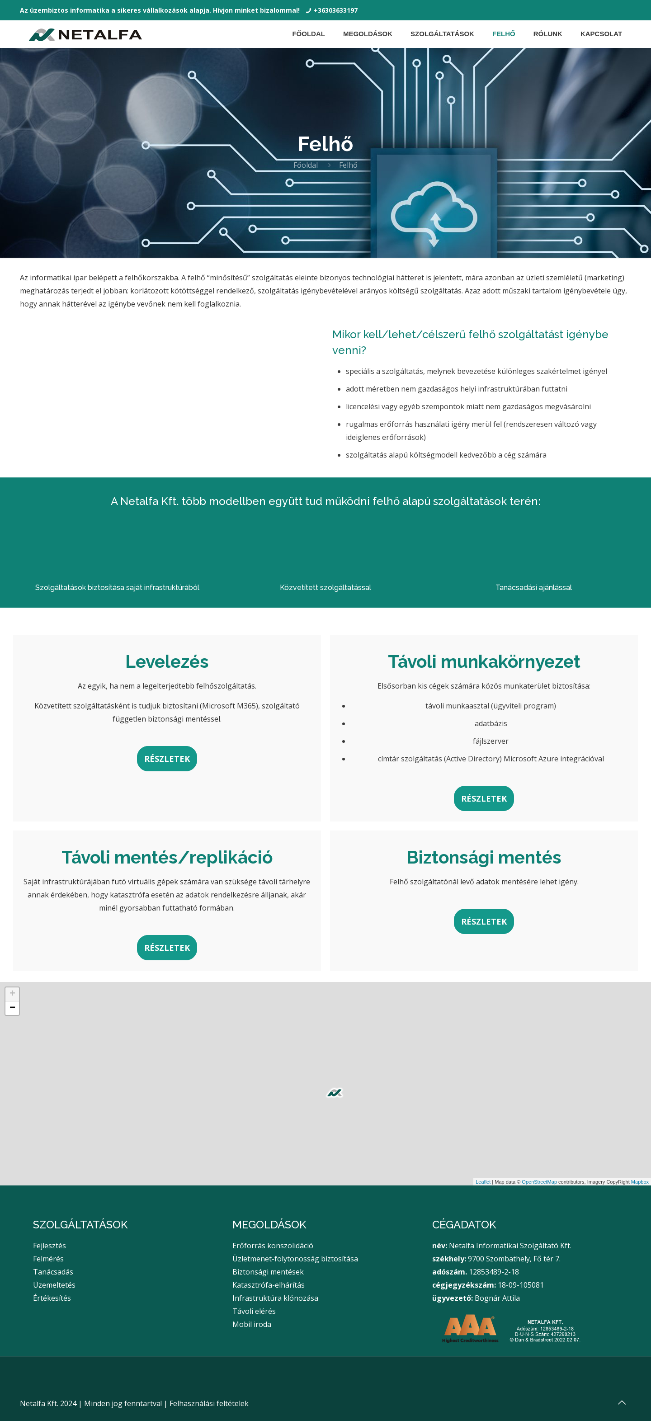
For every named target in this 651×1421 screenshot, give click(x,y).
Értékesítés (52, 1298)
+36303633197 (336, 10)
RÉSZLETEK (167, 758)
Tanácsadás (53, 1272)
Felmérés (48, 1259)
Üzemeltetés (54, 1285)
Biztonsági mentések (268, 1272)
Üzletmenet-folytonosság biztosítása (295, 1259)
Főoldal (305, 165)
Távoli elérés (254, 1311)
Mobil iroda (251, 1324)
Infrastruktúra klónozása (275, 1298)
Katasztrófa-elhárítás (268, 1285)
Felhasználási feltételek (209, 1403)
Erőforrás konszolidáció (272, 1246)
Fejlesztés (49, 1246)
